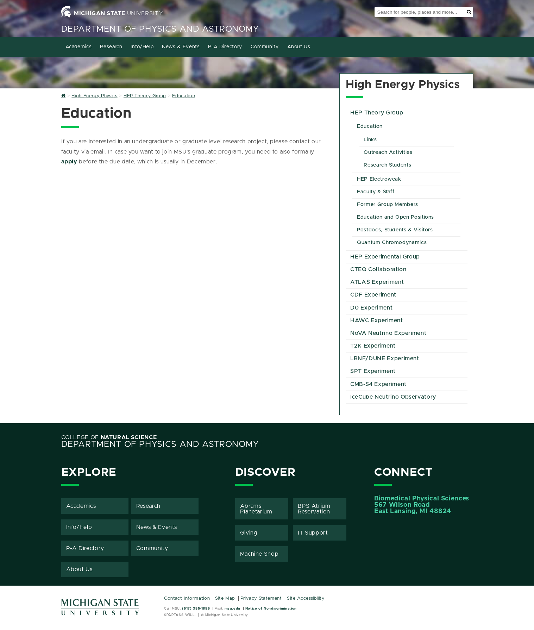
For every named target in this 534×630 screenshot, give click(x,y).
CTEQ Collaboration (378, 269)
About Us (298, 46)
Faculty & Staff (376, 191)
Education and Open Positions (395, 217)
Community (265, 46)
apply (69, 161)
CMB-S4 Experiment (378, 384)
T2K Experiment (373, 346)
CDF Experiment (373, 295)
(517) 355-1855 (196, 608)
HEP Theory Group (376, 113)
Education (370, 126)
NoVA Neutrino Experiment (388, 333)
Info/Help (142, 46)
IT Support (313, 533)
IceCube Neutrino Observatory (393, 397)
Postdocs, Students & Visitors (395, 229)
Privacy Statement (261, 598)
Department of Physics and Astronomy (160, 29)
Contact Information (187, 598)
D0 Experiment (371, 308)
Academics (78, 46)
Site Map (225, 598)
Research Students (387, 165)
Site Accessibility (306, 598)
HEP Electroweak (379, 179)
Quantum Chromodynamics (392, 242)
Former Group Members (387, 204)
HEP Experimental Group (385, 257)
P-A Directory (225, 46)
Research (111, 46)
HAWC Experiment (376, 320)
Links (370, 139)
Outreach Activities (388, 152)
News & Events (181, 46)
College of (109, 437)
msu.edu (232, 608)
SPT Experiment (373, 371)
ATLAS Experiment (377, 282)
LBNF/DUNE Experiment (384, 358)
